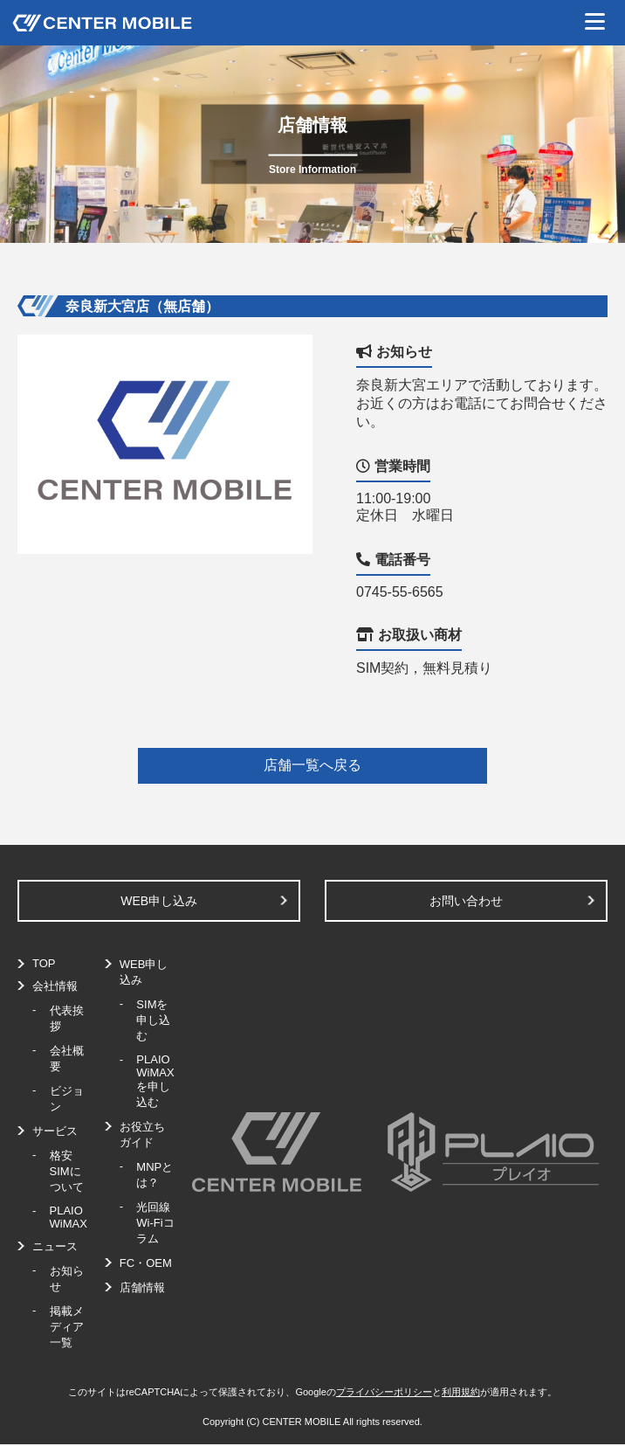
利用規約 (461, 1392)
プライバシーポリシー (384, 1392)
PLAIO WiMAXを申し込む (155, 1081)
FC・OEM (146, 1263)
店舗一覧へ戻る (312, 765)
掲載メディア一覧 (67, 1326)
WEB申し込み (158, 901)
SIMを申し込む (153, 1020)
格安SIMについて (67, 1171)
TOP (44, 963)
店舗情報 (142, 1287)
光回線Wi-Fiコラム (155, 1222)
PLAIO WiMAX (68, 1217)
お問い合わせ (466, 901)
